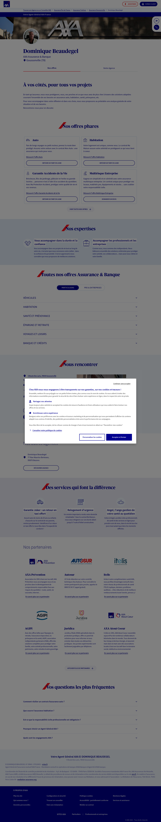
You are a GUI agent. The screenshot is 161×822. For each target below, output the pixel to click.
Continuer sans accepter (122, 383)
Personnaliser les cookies (92, 437)
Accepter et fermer (119, 437)
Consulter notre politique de (47, 430)
